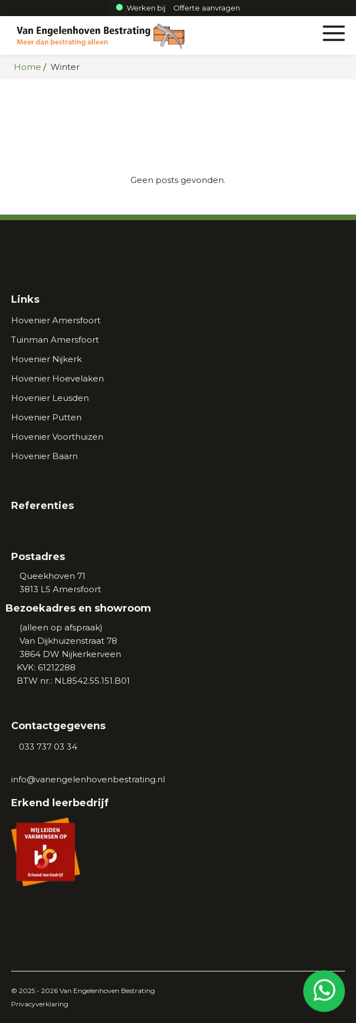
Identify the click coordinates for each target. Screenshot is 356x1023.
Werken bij (141, 7)
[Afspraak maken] (206, 7)
